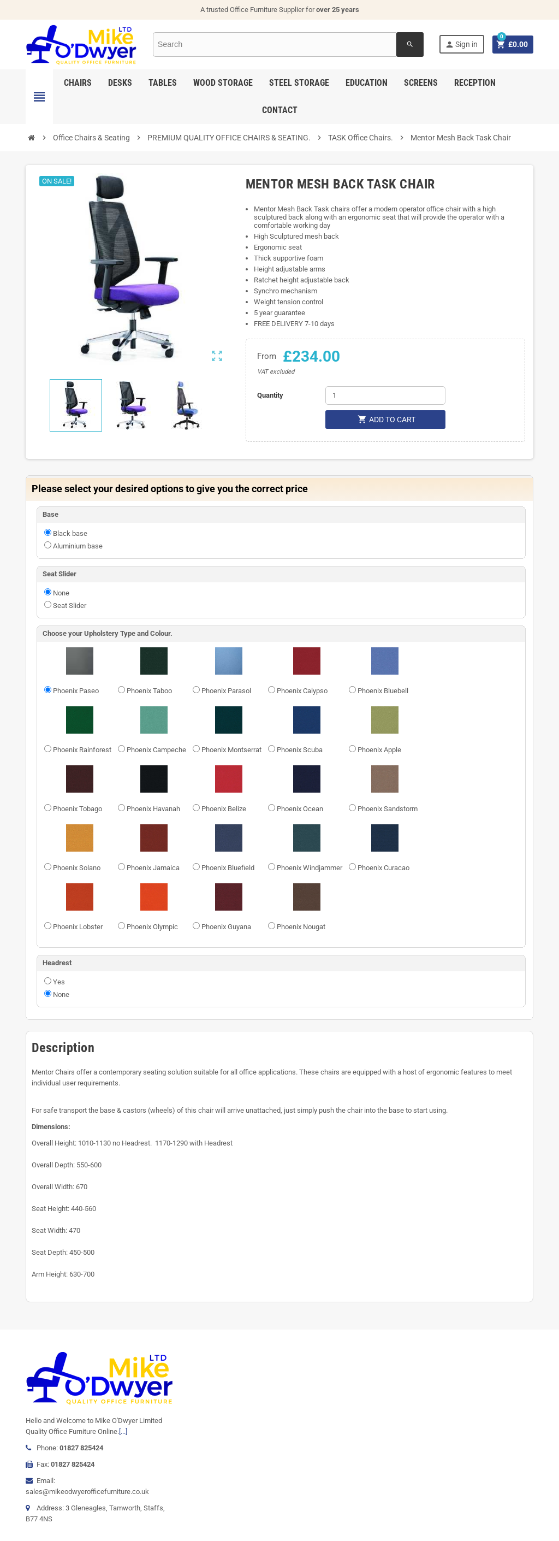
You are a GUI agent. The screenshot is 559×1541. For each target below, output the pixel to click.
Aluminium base (78, 546)
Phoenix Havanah (153, 809)
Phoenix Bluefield (227, 868)
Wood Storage (223, 83)
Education (367, 83)
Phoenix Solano (76, 868)
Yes (59, 982)
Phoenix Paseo (76, 691)
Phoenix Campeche (156, 750)
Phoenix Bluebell (383, 691)
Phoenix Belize (223, 809)
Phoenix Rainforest (82, 750)
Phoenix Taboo (149, 691)
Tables (162, 83)
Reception (475, 83)
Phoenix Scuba (300, 750)
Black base (70, 533)
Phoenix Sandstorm (388, 809)
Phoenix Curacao (383, 868)
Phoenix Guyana (226, 927)
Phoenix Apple (379, 750)
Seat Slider (69, 605)
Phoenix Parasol (226, 691)
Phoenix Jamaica (153, 868)
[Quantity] (385, 395)
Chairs (78, 83)
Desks (120, 83)
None (61, 593)
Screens (421, 83)
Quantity (270, 395)
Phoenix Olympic (152, 927)
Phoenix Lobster (78, 927)
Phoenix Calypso (302, 691)
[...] (123, 1431)
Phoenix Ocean (300, 809)
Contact (280, 110)
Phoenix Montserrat (231, 750)
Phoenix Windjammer (309, 868)
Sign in (460, 44)
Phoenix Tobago (77, 809)
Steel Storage (299, 83)
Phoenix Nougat (301, 927)
